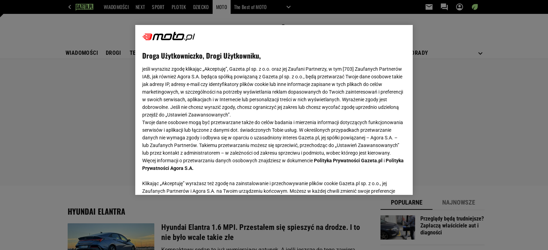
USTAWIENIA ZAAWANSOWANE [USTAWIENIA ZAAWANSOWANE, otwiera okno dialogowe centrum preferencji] (187, 181)
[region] (274, 110)
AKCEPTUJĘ (382, 181)
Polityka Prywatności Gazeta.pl (348, 160)
